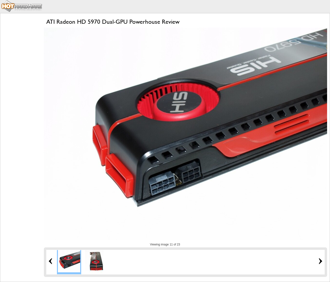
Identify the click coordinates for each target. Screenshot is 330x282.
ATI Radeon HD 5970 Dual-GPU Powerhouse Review (113, 21)
